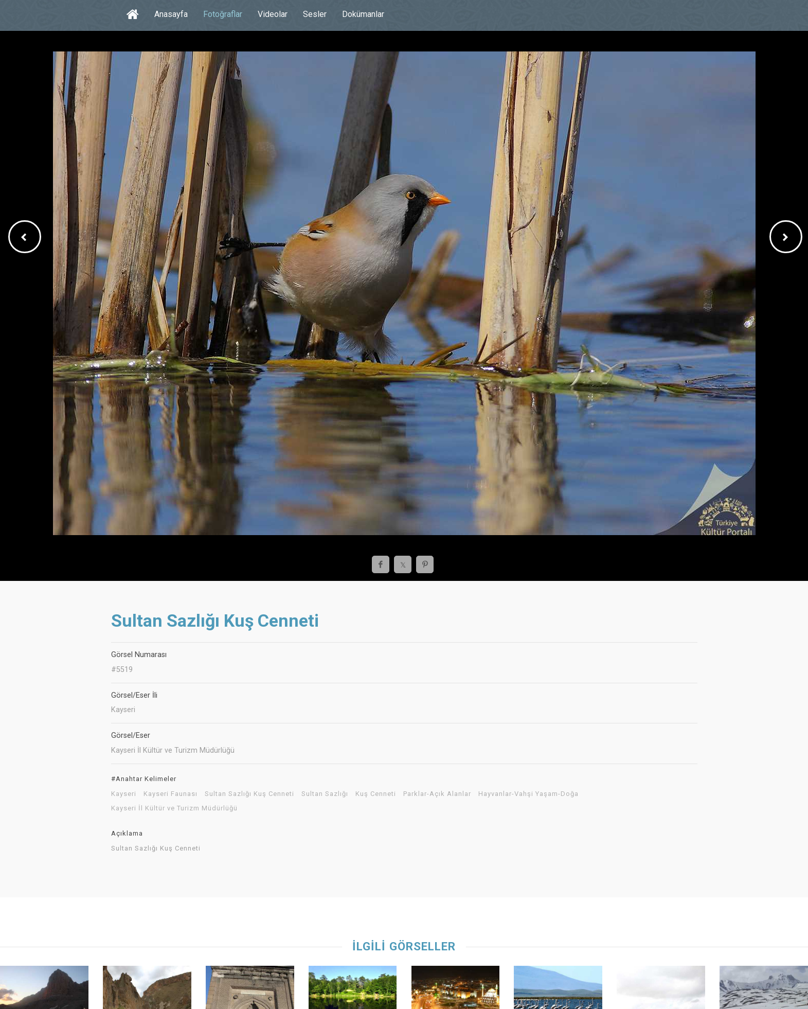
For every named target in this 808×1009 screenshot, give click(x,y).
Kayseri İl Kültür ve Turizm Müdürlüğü (174, 808)
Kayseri (123, 794)
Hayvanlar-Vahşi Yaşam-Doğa (528, 794)
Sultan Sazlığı (324, 794)
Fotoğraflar (222, 14)
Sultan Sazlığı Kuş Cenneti (249, 794)
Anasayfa (171, 14)
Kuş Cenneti (375, 794)
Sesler (315, 14)
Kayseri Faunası (170, 794)
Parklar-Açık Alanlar (437, 794)
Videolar (273, 14)
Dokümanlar (363, 14)
